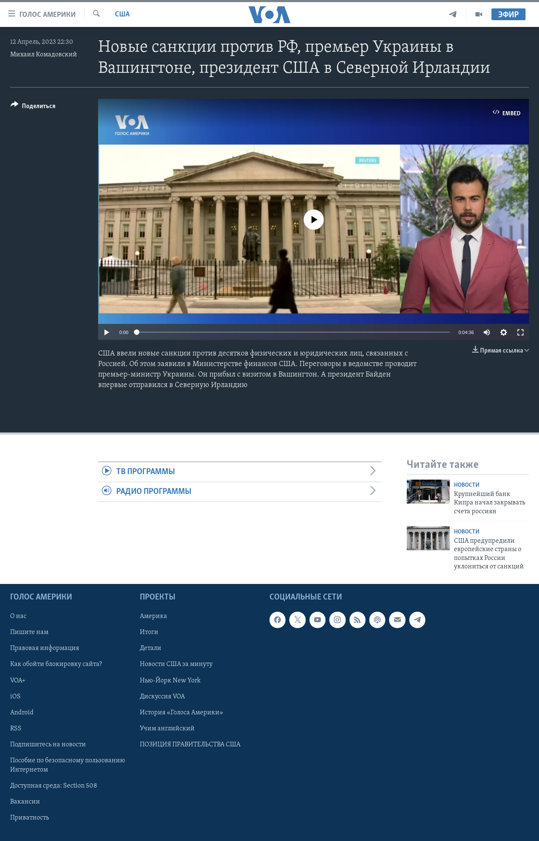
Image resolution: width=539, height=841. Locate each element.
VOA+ (18, 680)
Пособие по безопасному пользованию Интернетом (67, 765)
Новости (467, 485)
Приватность (29, 817)
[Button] (33, 107)
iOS (15, 696)
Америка (153, 616)
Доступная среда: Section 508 (53, 786)
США (122, 15)
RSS (15, 728)
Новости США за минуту (176, 664)
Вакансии (25, 802)
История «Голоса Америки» (181, 712)
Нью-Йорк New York (170, 680)
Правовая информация (44, 648)
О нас (18, 616)
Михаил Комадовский (43, 54)
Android (22, 712)
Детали (150, 648)
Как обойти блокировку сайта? (56, 664)
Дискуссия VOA (162, 696)
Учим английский (167, 728)
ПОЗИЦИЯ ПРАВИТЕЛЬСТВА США (190, 744)
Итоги (149, 632)
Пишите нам (29, 632)
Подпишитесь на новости (48, 744)
